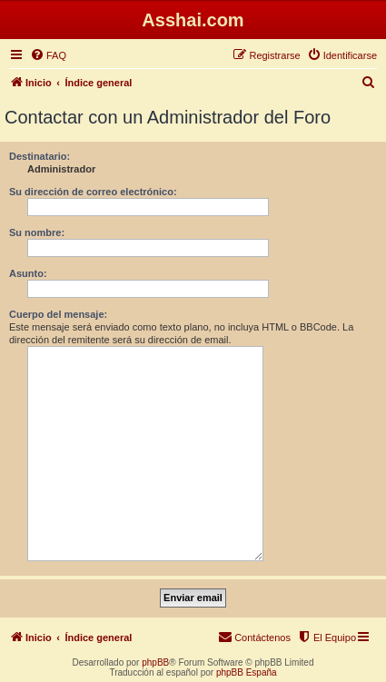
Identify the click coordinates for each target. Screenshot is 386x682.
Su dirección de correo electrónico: (93, 191)
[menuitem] (48, 55)
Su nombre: (36, 232)
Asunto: (28, 273)
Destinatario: (39, 156)
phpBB (155, 662)
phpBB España (246, 672)
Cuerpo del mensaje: (58, 314)
